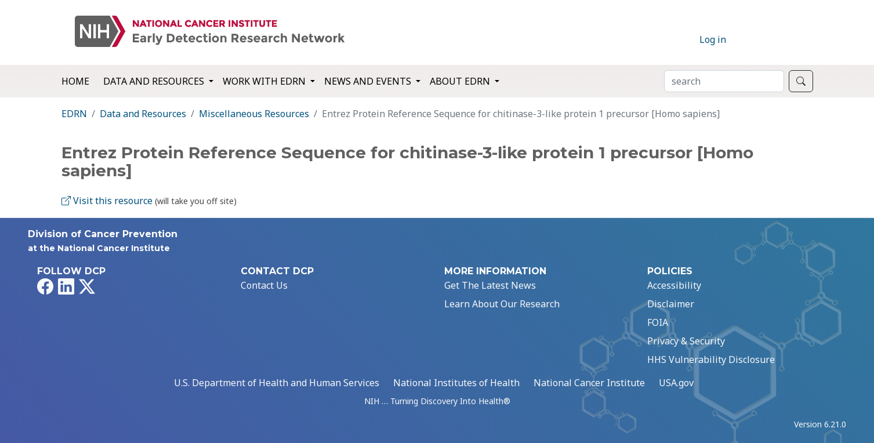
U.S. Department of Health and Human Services (276, 382)
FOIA (657, 322)
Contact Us (264, 285)
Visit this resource (107, 200)
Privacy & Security (686, 341)
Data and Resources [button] (154, 81)
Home (75, 81)
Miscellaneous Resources (254, 113)
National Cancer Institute (589, 382)
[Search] (724, 81)
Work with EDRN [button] (265, 81)
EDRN (74, 113)
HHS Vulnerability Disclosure (711, 359)
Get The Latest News (490, 285)
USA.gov (676, 382)
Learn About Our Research (502, 303)
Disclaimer (670, 303)
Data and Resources (143, 113)
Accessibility (674, 285)
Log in (712, 39)
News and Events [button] (369, 81)
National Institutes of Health (456, 382)
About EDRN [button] (461, 81)
